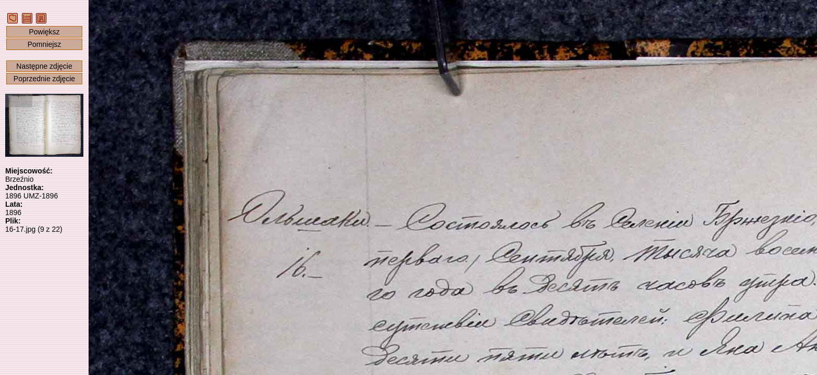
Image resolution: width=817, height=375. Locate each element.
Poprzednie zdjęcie (44, 78)
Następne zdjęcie (44, 66)
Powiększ (44, 32)
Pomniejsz (44, 44)
